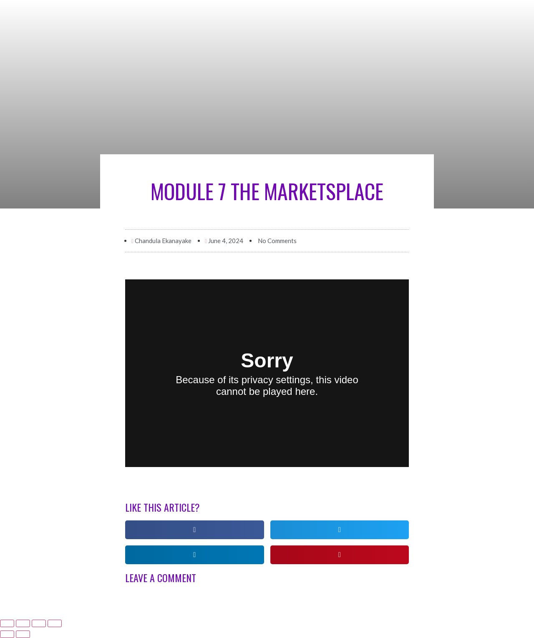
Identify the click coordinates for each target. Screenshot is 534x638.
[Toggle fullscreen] (39, 623)
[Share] (23, 623)
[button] (194, 529)
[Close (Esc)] (7, 623)
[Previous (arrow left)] (7, 634)
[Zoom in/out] (55, 623)
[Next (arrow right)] (23, 634)
